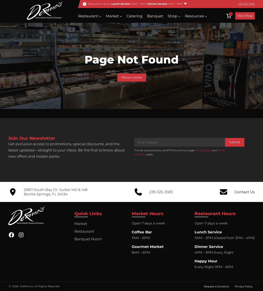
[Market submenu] (121, 16)
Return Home (131, 77)
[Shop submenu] (179, 16)
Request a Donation (216, 286)
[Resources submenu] (206, 16)
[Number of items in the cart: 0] (229, 16)
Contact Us (245, 192)
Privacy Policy (203, 150)
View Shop (245, 16)
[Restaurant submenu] (100, 16)
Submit (234, 142)
